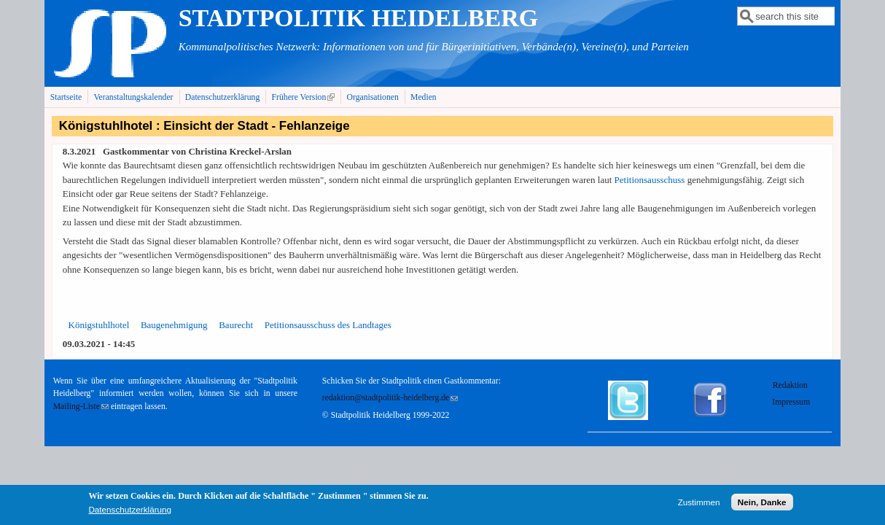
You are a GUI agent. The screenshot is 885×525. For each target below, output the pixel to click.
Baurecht (236, 324)
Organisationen (373, 97)
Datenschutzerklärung (222, 97)
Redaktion (791, 385)
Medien (423, 97)
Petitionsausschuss (650, 179)
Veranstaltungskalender (133, 97)
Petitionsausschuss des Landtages (328, 324)
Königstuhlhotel (99, 324)
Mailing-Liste (81, 406)
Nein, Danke (762, 505)
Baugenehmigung (174, 324)
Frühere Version (305, 97)
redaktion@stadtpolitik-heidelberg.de (390, 397)
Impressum (791, 402)
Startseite (66, 97)
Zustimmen (699, 505)
